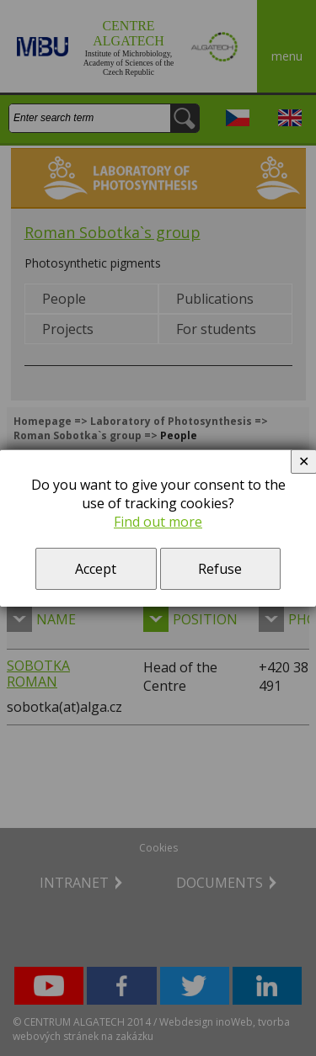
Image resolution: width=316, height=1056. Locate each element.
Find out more (158, 521)
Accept (95, 569)
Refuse (220, 569)
